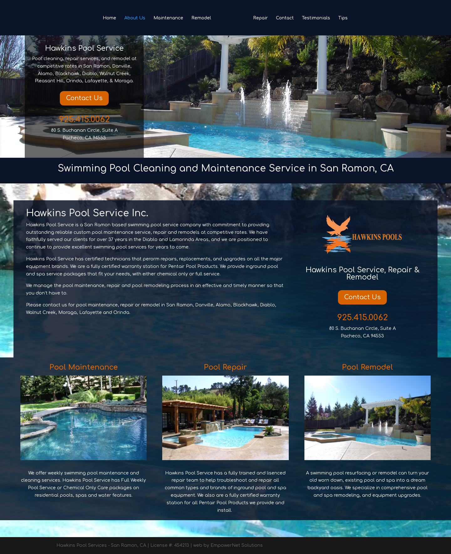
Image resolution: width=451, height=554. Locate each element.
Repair (260, 18)
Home (109, 18)
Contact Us (84, 98)
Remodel (201, 18)
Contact (285, 18)
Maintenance (168, 18)
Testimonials (316, 18)
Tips (343, 18)
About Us (134, 18)
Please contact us (46, 305)
